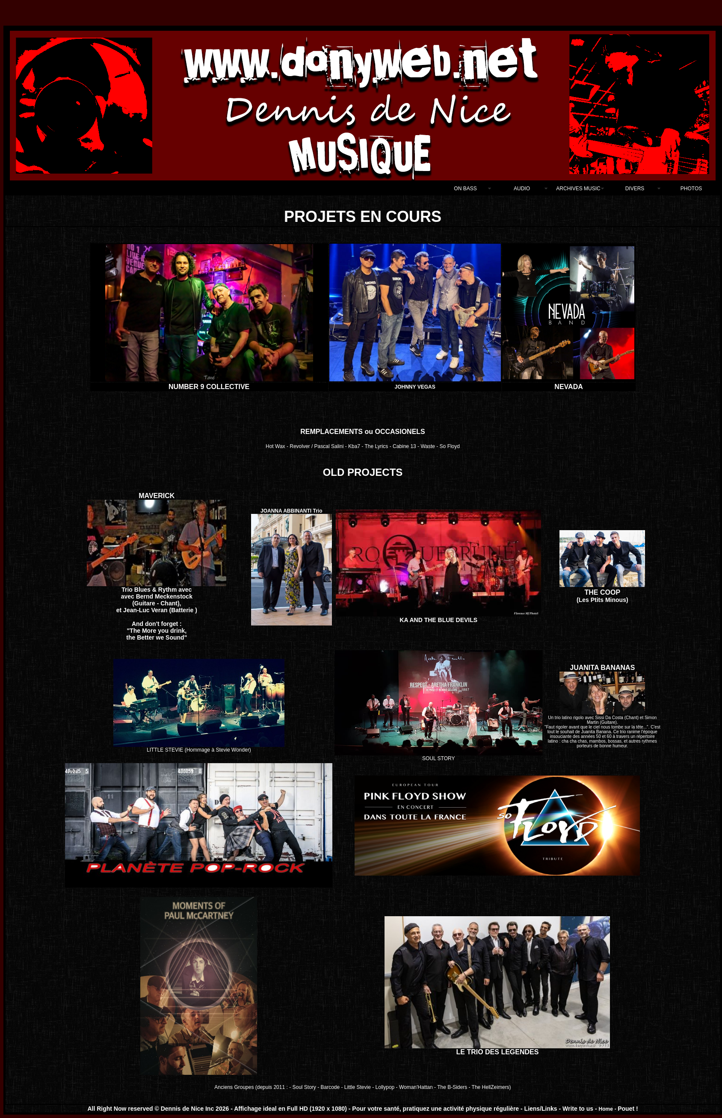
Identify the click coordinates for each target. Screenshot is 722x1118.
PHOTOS (691, 189)
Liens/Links (540, 1108)
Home (606, 1109)
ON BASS (465, 189)
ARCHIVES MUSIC (578, 189)
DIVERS (635, 189)
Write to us (578, 1108)
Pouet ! (628, 1108)
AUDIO (522, 189)
